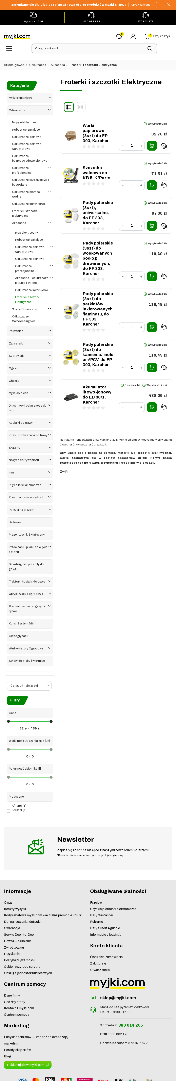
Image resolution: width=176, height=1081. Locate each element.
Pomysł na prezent (22, 508)
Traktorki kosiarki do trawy (27, 580)
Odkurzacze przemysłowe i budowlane (30, 181)
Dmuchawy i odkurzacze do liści (28, 407)
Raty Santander (101, 896)
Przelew (96, 884)
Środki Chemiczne (24, 307)
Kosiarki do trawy (21, 421)
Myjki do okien (18, 391)
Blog (7, 1037)
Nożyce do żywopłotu (24, 458)
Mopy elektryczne (24, 121)
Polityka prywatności (19, 941)
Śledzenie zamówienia (106, 938)
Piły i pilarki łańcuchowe (25, 483)
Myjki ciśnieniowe (21, 96)
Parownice (16, 329)
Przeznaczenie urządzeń (26, 495)
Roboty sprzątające (26, 128)
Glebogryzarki (18, 634)
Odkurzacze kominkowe (28, 202)
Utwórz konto (100, 951)
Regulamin (12, 935)
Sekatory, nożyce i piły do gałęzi (26, 565)
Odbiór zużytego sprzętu (22, 948)
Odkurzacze (37, 63)
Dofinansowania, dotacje (22, 903)
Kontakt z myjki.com (19, 990)
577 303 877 (145, 21)
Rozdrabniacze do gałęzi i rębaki (27, 607)
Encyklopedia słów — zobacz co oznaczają (36, 1018)
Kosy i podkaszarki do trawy (28, 433)
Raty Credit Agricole (105, 909)
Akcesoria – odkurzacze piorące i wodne (31, 279)
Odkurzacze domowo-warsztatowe (27, 145)
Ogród (13, 366)
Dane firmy (12, 977)
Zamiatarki (16, 342)
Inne (12, 471)
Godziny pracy (14, 983)
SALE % (14, 446)
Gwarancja (12, 909)
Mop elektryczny (26, 231)
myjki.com (73, 1076)
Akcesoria (58, 63)
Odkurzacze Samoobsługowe (24, 317)
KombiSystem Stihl (22, 622)
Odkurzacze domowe (26, 135)
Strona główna (14, 63)
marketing (11, 1025)
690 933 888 (91, 21)
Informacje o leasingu (105, 916)
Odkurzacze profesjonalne (22, 169)
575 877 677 (138, 1024)
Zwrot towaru (14, 929)
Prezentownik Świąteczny (27, 533)
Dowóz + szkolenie (18, 922)
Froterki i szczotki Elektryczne (27, 298)
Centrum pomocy (16, 996)
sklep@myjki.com (118, 979)
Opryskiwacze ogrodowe (26, 592)
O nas (8, 884)
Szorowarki (16, 354)
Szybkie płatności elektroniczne (113, 890)
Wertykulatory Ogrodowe (26, 647)
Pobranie (96, 903)
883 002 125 (119, 1015)
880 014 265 (130, 1006)
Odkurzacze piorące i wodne (26, 193)
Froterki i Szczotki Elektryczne (25, 212)
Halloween (16, 520)
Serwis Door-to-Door (19, 916)
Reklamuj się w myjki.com (25, 1046)
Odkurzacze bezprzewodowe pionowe (29, 157)
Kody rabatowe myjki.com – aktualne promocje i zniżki (43, 896)
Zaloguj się (98, 945)
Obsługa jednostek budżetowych (28, 954)
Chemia (14, 379)
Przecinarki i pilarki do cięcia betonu (28, 548)
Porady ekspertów (17, 1031)
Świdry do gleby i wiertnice (27, 659)
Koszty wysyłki (15, 890)
